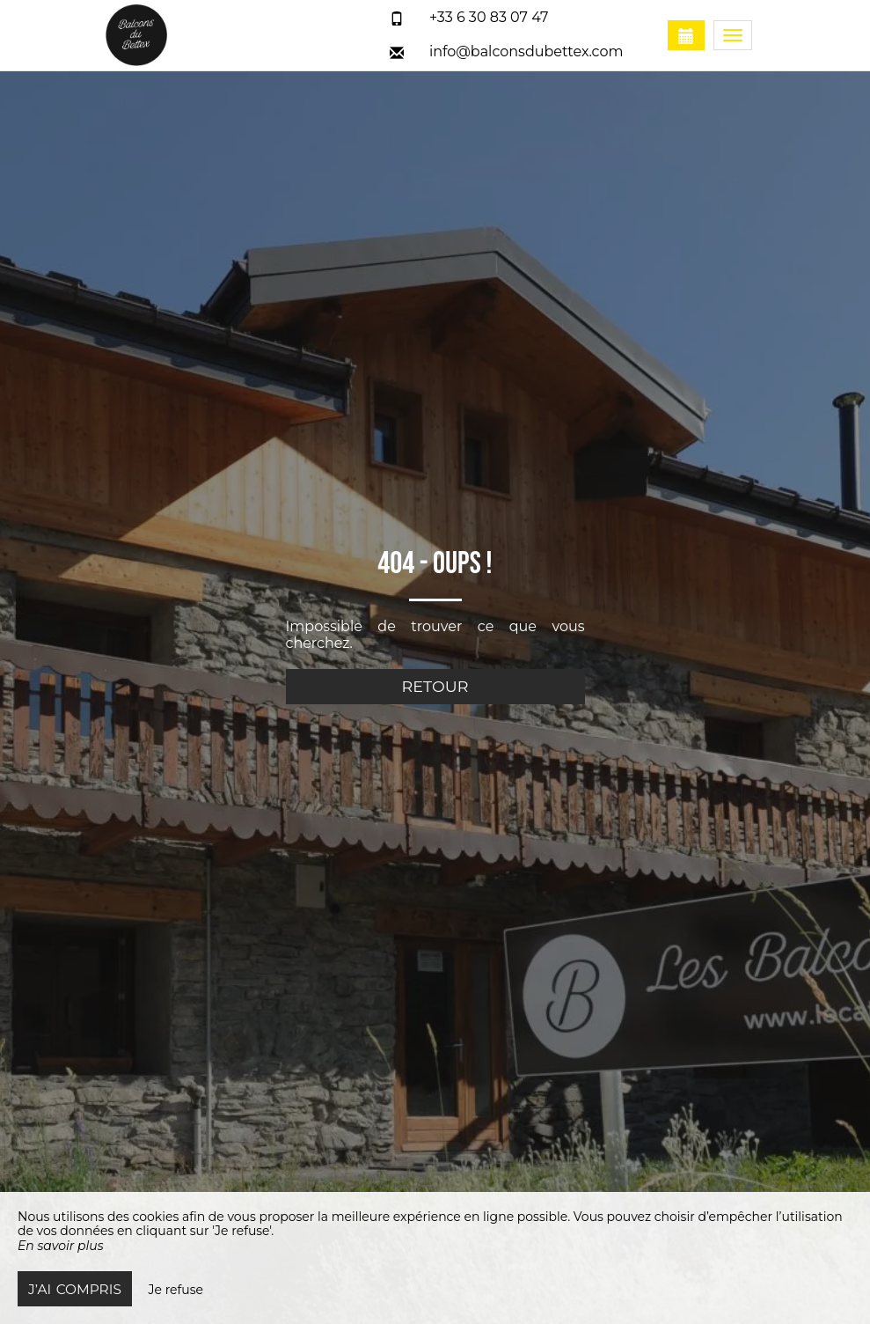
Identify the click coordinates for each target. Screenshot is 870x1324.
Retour (435, 686)
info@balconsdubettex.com (526, 51)
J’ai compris (74, 1289)
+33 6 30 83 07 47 (489, 17)
